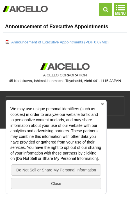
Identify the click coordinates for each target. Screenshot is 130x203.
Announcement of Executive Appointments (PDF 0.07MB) (60, 42)
